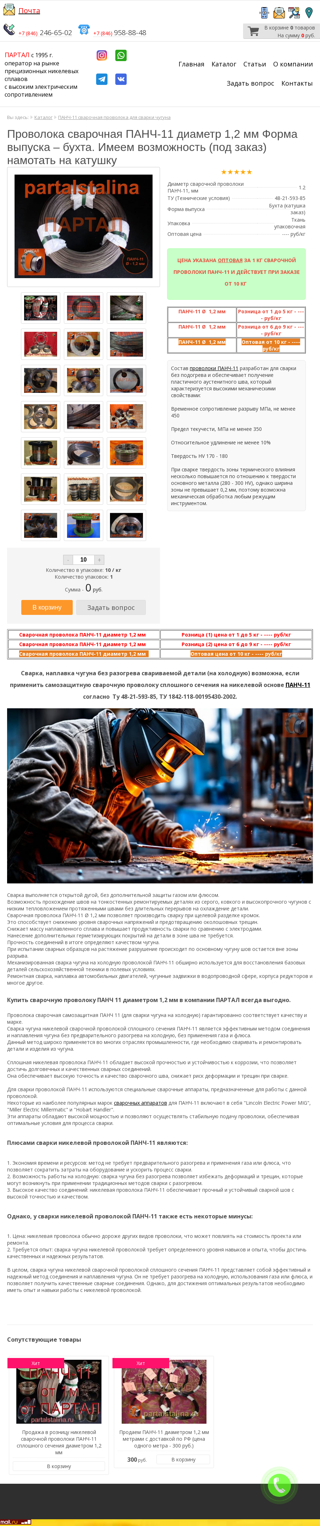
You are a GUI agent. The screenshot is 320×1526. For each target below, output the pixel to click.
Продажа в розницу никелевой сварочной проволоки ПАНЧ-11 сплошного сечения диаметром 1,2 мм (59, 1442)
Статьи (254, 64)
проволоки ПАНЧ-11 (214, 368)
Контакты (297, 83)
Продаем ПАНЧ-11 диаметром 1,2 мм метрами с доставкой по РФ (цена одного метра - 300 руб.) (164, 1439)
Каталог (223, 64)
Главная (191, 64)
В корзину (59, 1466)
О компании (293, 64)
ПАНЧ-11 (298, 685)
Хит (36, 1363)
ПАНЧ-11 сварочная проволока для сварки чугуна (114, 117)
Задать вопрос (250, 83)
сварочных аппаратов (140, 1102)
